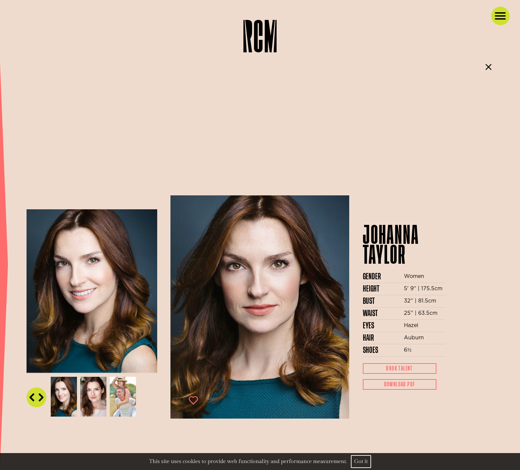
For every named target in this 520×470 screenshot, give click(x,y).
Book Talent (399, 368)
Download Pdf (399, 384)
